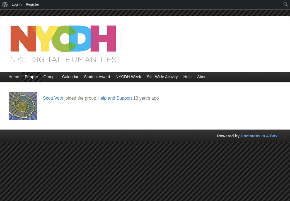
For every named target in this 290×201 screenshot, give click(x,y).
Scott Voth (53, 98)
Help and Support (114, 98)
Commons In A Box (259, 136)
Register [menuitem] (32, 4)
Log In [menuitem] (17, 4)
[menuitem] (5, 4)
